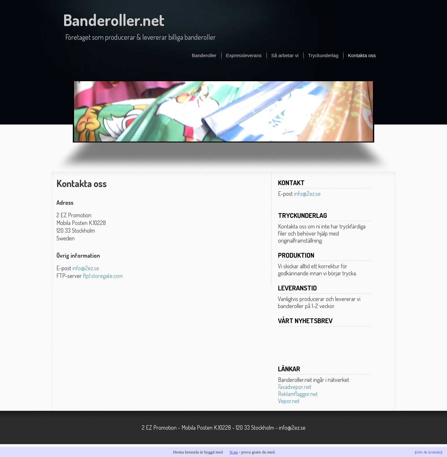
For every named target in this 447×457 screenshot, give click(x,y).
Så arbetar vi (285, 55)
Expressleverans (244, 55)
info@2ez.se (85, 268)
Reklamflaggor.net (298, 393)
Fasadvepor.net (294, 386)
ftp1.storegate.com (103, 275)
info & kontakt (428, 452)
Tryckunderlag (323, 55)
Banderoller (204, 55)
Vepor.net (288, 400)
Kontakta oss (362, 55)
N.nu (234, 452)
